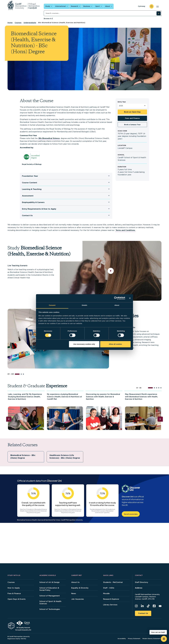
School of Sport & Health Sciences (50, 602)
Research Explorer (111, 599)
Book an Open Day (132, 112)
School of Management (49, 596)
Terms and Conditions (125, 230)
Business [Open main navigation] (86, 6)
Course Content (29, 183)
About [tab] (116, 305)
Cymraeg (141, 6)
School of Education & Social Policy (49, 589)
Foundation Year (30, 176)
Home (10, 23)
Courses (18, 23)
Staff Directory (141, 582)
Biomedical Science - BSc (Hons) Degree (22, 456)
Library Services (110, 605)
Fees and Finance (132, 118)
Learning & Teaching (31, 189)
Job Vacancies (77, 599)
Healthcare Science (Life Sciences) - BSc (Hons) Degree (64, 456)
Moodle (106, 593)
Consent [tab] (52, 305)
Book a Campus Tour (132, 124)
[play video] (111, 271)
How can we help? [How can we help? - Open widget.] (158, 632)
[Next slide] (160, 419)
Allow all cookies (115, 344)
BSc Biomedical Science (49, 138)
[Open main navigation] (157, 6)
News (73, 593)
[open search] (151, 6)
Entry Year (122, 102)
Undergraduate (30, 23)
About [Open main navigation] (107, 6)
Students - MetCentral (113, 582)
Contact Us (27, 215)
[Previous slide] (8, 419)
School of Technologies (49, 609)
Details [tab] (84, 305)
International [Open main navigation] (60, 6)
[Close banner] (130, 298)
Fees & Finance (14, 593)
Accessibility (122, 638)
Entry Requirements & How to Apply (39, 209)
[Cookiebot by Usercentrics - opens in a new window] (115, 298)
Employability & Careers (33, 202)
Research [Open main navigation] (74, 6)
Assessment (27, 196)
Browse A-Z (48, 18)
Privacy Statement (134, 638)
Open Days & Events (17, 599)
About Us (75, 582)
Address (138, 588)
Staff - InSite (108, 588)
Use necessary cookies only (84, 344)
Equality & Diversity (79, 588)
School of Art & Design (49, 582)
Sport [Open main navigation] (97, 6)
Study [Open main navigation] (47, 6)
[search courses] (158, 13)
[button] (17, 374)
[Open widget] (164, 639)
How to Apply (14, 588)
